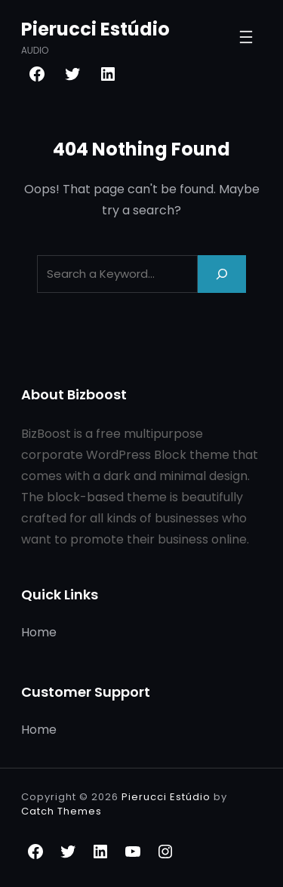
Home (39, 632)
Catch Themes (61, 811)
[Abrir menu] (246, 37)
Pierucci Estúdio (95, 29)
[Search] (222, 273)
